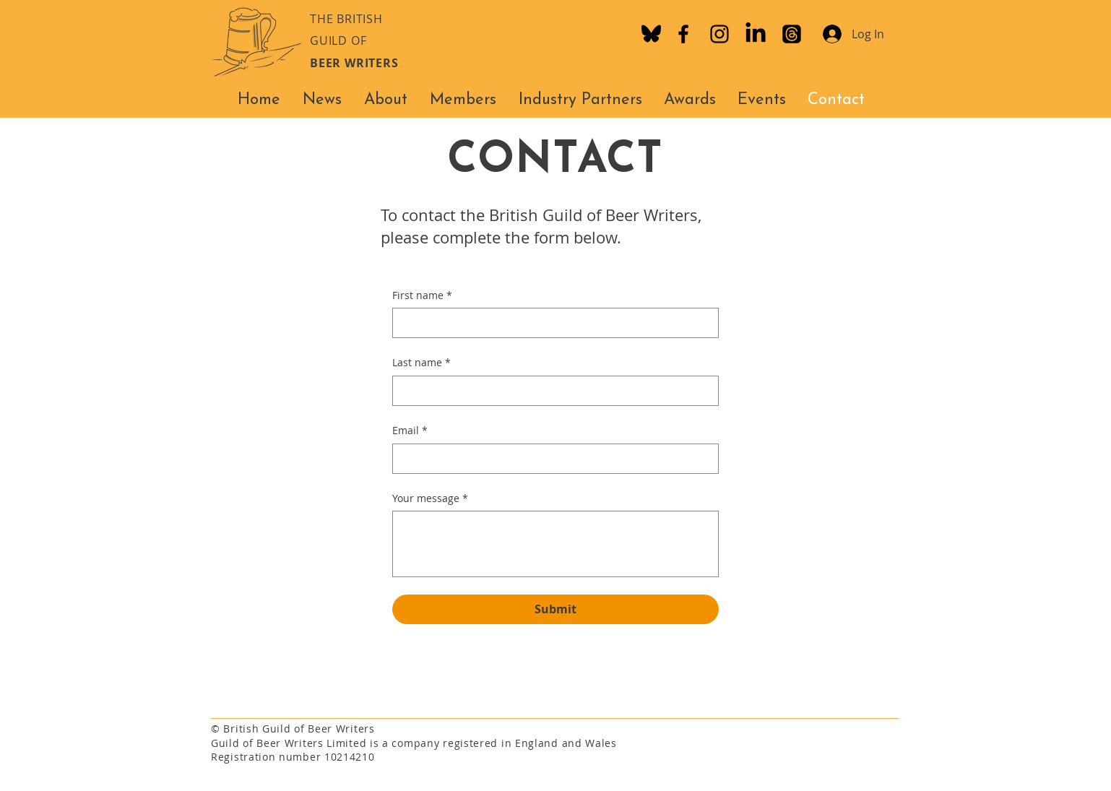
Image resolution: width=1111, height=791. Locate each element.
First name (422, 295)
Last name (421, 362)
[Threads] (791, 34)
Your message (430, 498)
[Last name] (551, 390)
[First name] (551, 322)
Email (410, 430)
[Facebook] (683, 34)
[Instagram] (719, 34)
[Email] (551, 458)
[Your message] (555, 544)
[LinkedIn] (755, 34)
